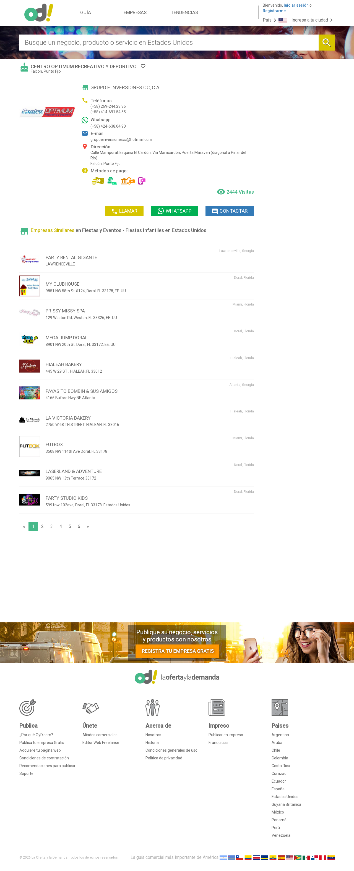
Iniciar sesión (296, 5)
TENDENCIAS (184, 12)
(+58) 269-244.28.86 (108, 106)
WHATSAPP (174, 211)
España (278, 789)
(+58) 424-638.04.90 (108, 126)
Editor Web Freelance (100, 742)
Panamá (279, 820)
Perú (276, 827)
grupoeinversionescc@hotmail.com (121, 139)
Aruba (277, 742)
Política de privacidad (163, 758)
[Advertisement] (136, 578)
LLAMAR (124, 211)
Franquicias (218, 742)
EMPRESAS (135, 12)
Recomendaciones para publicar (47, 766)
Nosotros (153, 735)
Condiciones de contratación (44, 758)
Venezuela (281, 835)
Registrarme (274, 11)
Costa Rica (281, 766)
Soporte (26, 773)
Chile (276, 750)
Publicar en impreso (226, 735)
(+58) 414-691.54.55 (108, 112)
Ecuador (279, 781)
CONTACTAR (230, 211)
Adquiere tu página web (40, 750)
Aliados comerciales (100, 735)
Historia (152, 742)
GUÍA (85, 12)
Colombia (280, 758)
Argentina (280, 735)
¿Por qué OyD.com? (36, 735)
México (278, 812)
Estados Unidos (285, 796)
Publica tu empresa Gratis (41, 742)
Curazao (279, 773)
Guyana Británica (286, 804)
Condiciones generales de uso (171, 750)
